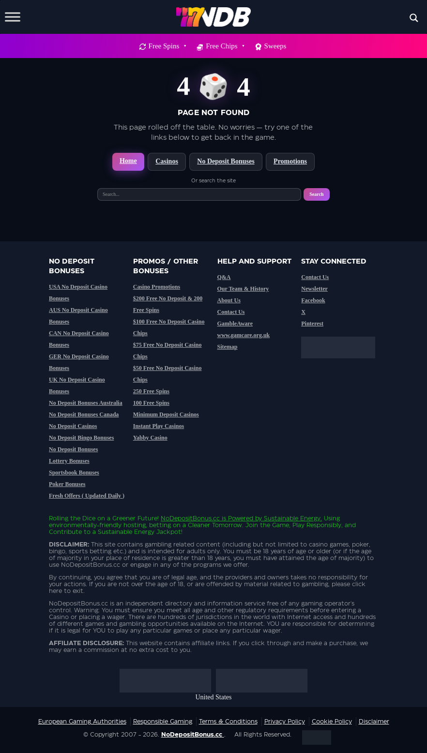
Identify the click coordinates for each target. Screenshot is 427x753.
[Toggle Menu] (12, 16)
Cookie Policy (332, 721)
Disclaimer (374, 721)
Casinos (166, 161)
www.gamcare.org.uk (243, 335)
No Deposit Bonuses (225, 161)
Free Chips (225, 46)
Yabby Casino (150, 437)
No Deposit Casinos (73, 426)
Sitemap (227, 346)
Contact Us (231, 312)
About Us (229, 300)
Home (128, 160)
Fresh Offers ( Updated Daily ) (86, 495)
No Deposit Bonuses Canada (84, 414)
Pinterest (312, 323)
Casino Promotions (156, 286)
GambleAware (235, 323)
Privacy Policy (284, 721)
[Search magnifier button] (414, 18)
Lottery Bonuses (69, 461)
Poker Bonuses (67, 484)
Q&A (224, 277)
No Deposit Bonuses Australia (85, 402)
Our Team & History (243, 288)
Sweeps (275, 46)
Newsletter (314, 288)
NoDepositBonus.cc (190, 518)
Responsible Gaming (162, 721)
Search (316, 194)
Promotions (290, 161)
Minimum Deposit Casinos (166, 414)
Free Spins (167, 46)
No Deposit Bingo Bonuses (81, 437)
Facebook (313, 300)
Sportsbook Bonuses (74, 472)
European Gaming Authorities (82, 721)
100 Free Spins (151, 402)
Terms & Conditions (228, 721)
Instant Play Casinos (158, 426)
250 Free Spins (151, 391)
